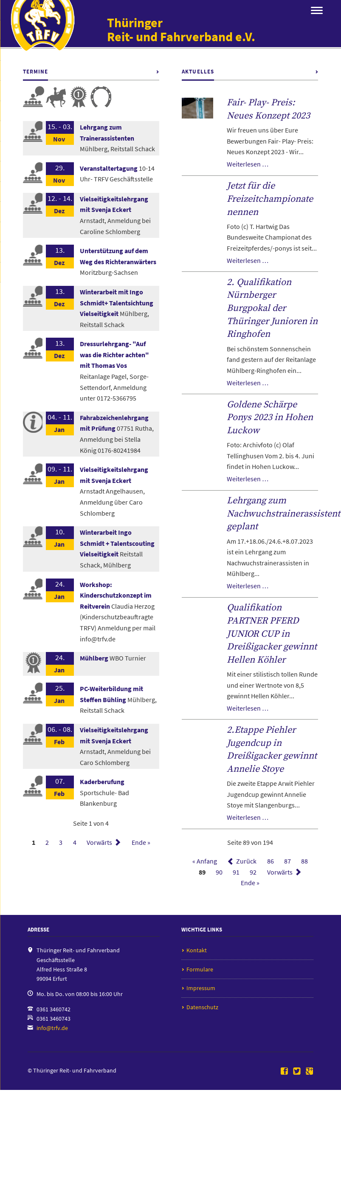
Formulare (199, 969)
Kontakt (196, 950)
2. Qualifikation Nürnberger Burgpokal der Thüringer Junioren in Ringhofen (272, 308)
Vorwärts (99, 842)
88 (304, 861)
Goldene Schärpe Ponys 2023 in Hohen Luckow (270, 417)
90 (219, 872)
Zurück (246, 861)
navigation (316, 10)
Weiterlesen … (247, 164)
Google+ (309, 1071)
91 (236, 872)
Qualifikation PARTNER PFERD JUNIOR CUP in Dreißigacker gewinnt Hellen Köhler (272, 634)
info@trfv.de (52, 1028)
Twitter (297, 1071)
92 (253, 872)
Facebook (284, 1071)
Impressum (200, 988)
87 (287, 861)
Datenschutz (202, 1007)
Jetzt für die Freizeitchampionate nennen (270, 198)
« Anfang (204, 861)
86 (270, 861)
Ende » (141, 842)
